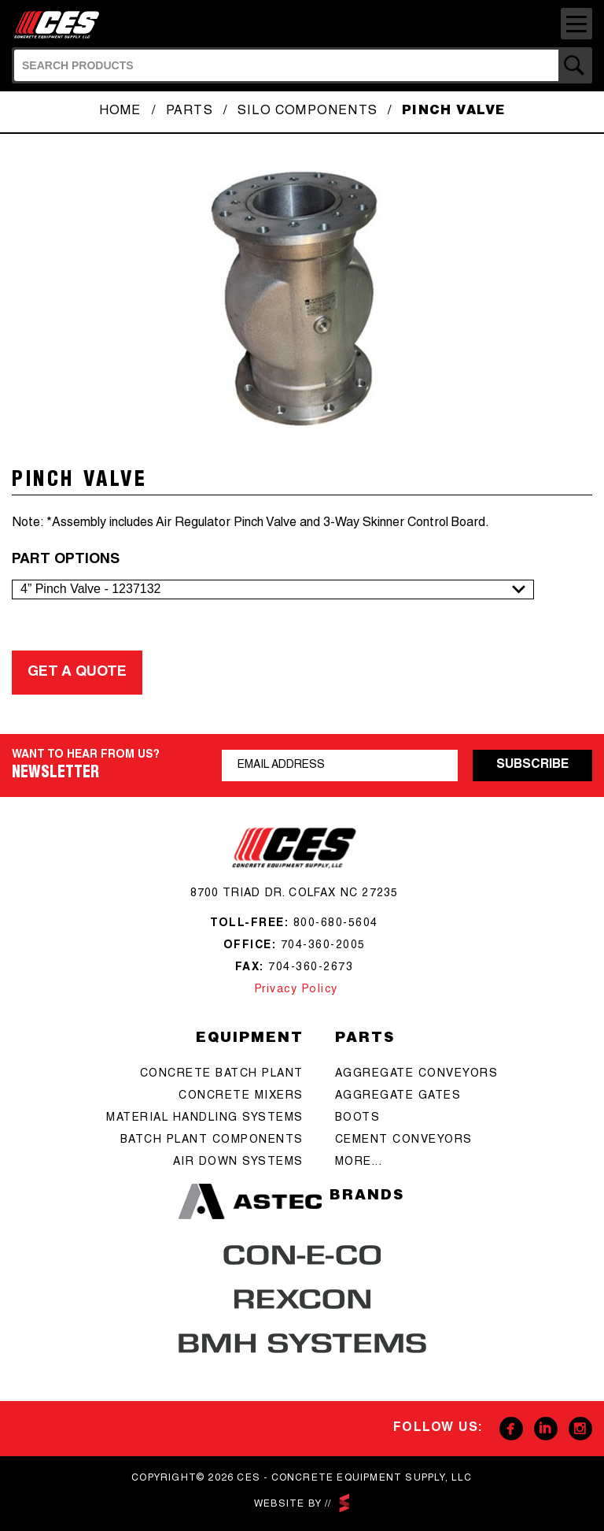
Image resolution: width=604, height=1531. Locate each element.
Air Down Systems (238, 1162)
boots (358, 1118)
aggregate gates (398, 1096)
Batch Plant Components (212, 1140)
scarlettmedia (343, 1503)
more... (359, 1162)
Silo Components (308, 112)
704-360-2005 (323, 945)
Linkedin (546, 1428)
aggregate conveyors (417, 1074)
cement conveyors (404, 1140)
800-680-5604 (335, 923)
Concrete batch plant (222, 1074)
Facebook (511, 1428)
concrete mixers (241, 1096)
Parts (189, 112)
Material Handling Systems (205, 1118)
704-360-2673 (310, 967)
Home (120, 112)
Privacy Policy (294, 989)
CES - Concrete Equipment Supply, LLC (61, 23)
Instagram (580, 1428)
